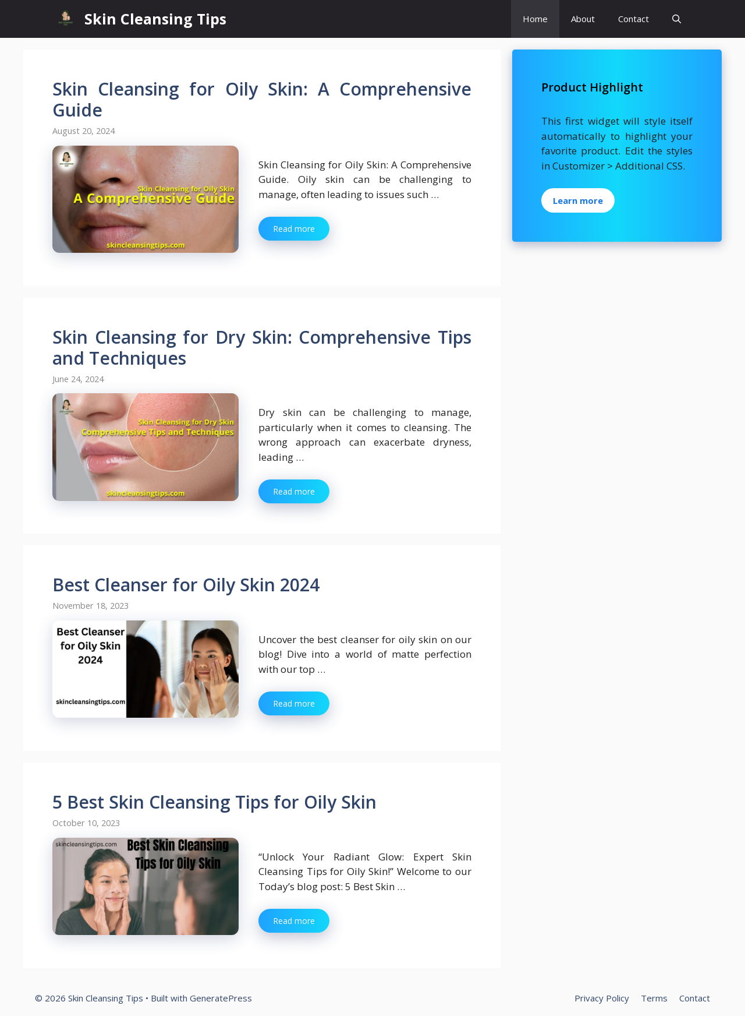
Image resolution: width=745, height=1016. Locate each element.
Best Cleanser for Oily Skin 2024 (186, 585)
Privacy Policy (601, 998)
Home (535, 18)
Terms (654, 998)
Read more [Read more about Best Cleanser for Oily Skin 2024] (294, 703)
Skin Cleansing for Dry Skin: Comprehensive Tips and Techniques (261, 347)
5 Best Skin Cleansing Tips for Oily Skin (214, 802)
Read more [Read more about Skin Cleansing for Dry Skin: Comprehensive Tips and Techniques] (294, 491)
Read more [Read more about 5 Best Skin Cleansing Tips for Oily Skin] (294, 920)
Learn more (578, 200)
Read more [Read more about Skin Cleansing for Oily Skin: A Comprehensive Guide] (294, 228)
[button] (677, 19)
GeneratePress (221, 998)
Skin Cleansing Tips (155, 19)
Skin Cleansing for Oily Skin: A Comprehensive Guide (261, 99)
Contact (633, 18)
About (583, 18)
